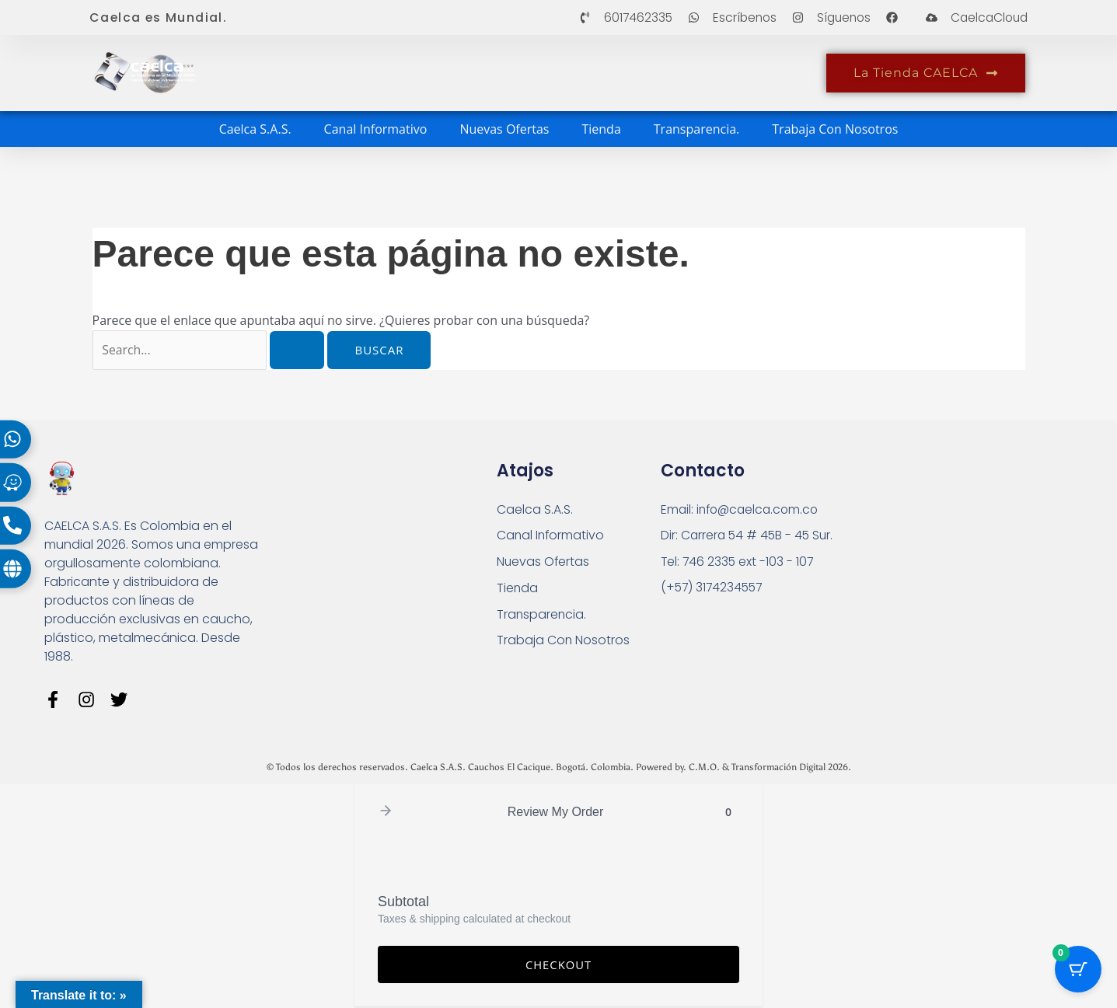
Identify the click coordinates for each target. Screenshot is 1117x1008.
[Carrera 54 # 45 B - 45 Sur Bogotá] (948, 557)
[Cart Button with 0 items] (1078, 969)
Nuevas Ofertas (504, 129)
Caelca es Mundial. (159, 17)
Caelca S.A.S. (255, 129)
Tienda (600, 129)
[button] (385, 813)
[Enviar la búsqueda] (300, 350)
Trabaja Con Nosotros (835, 129)
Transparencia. (697, 129)
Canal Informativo (376, 129)
